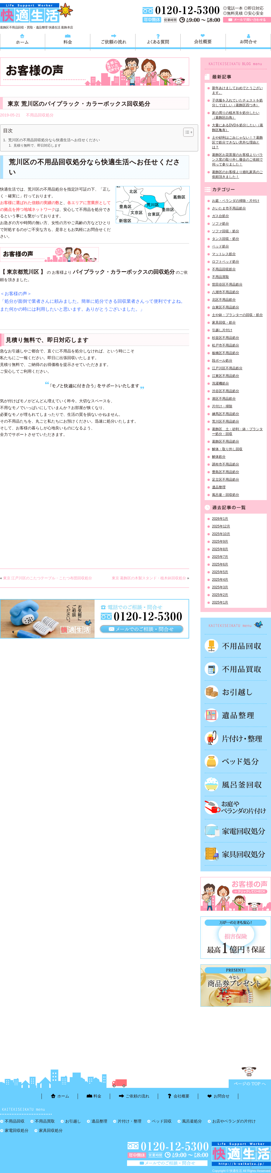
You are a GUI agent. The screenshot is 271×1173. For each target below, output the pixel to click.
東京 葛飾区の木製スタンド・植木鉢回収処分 (149, 578)
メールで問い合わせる (247, 20)
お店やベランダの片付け (234, 1121)
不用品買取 (220, 277)
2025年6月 (220, 564)
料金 (67, 41)
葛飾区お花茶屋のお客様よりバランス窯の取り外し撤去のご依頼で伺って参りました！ (237, 159)
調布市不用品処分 (225, 464)
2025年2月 (220, 595)
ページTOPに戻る (250, 1083)
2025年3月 (220, 587)
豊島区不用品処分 (225, 472)
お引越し (236, 692)
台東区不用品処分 (225, 307)
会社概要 (203, 41)
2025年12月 (221, 526)
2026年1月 (220, 519)
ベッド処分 (220, 246)
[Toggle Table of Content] (185, 132)
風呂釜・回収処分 (225, 495)
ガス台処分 (220, 216)
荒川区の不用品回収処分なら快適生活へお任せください (54, 140)
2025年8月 (220, 549)
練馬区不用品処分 (225, 414)
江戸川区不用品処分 (227, 368)
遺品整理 (219, 487)
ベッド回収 (236, 761)
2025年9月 (220, 542)
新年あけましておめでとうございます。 (237, 90)
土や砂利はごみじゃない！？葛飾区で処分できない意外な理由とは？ (237, 142)
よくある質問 (158, 41)
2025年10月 (221, 534)
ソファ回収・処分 (225, 231)
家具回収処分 (236, 854)
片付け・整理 (236, 738)
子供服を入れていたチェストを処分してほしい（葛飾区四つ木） (237, 102)
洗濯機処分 (220, 383)
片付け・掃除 (222, 406)
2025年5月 (220, 572)
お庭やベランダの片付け (236, 807)
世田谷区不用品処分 (227, 284)
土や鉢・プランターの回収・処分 (237, 315)
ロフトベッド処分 (225, 262)
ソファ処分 (220, 224)
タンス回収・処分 (225, 239)
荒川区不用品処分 (225, 421)
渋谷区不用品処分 (225, 391)
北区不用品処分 (224, 300)
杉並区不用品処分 (225, 338)
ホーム (22, 41)
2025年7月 (220, 557)
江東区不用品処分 (225, 376)
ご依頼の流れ (112, 41)
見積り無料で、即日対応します (37, 145)
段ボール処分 (222, 361)
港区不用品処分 (224, 399)
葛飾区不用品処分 (225, 441)
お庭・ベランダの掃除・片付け (235, 201)
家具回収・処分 (224, 322)
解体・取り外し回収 (227, 449)
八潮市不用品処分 (225, 292)
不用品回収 (236, 646)
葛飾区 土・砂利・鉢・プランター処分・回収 (237, 431)
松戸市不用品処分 (225, 345)
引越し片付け (222, 330)
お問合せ (248, 41)
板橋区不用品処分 (225, 353)
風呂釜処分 (236, 784)
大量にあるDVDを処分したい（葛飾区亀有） (237, 127)
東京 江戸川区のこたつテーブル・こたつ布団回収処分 (47, 578)
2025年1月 (220, 602)
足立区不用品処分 (225, 479)
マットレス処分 (224, 254)
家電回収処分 (236, 830)
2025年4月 (220, 580)
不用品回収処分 (40, 115)
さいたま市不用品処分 (229, 208)
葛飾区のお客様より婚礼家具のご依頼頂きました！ (237, 174)
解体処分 (219, 457)
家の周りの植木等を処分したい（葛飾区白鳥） (235, 115)
